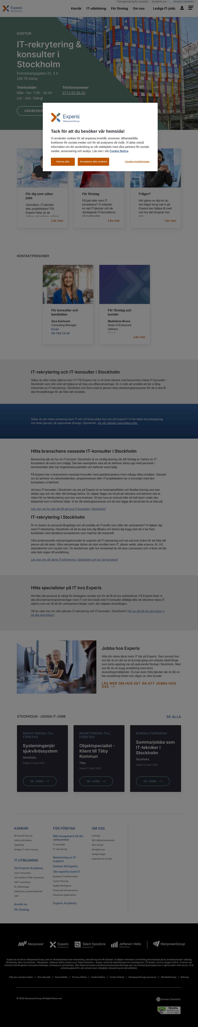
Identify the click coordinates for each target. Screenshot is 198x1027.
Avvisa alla (62, 161)
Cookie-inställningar (137, 161)
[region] (100, 137)
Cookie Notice (119, 151)
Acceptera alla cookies (93, 161)
